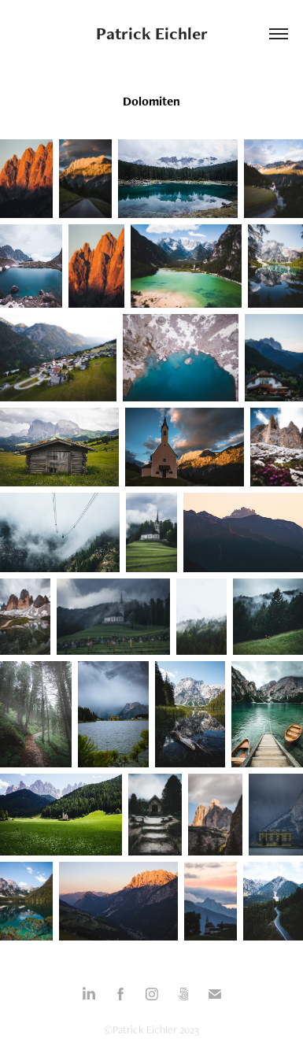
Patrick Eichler (152, 33)
